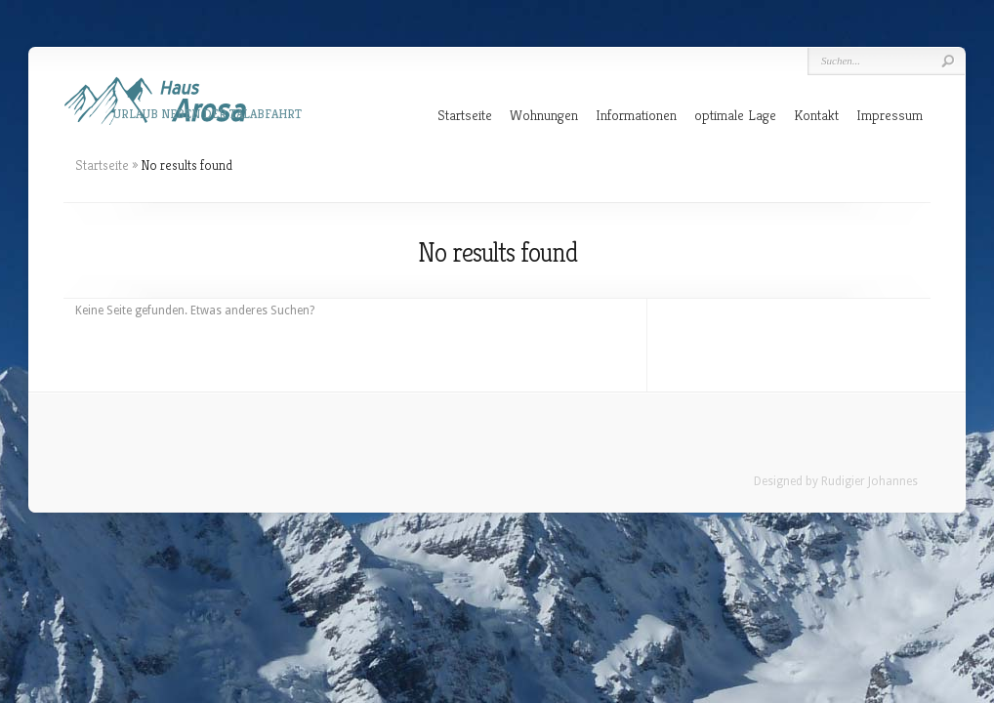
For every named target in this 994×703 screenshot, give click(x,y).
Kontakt (816, 114)
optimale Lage (735, 114)
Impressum (889, 114)
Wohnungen (544, 114)
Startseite (464, 114)
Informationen (636, 114)
